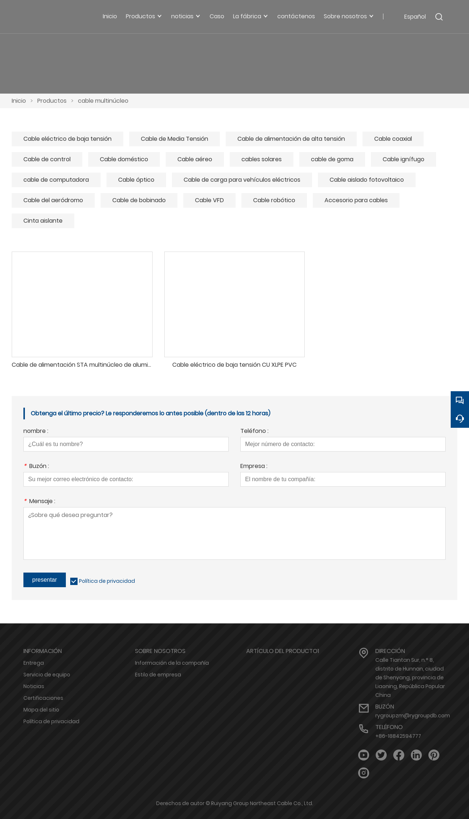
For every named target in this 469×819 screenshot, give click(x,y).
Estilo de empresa (158, 674)
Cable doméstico (124, 159)
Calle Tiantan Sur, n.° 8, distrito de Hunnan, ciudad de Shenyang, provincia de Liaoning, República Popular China (410, 677)
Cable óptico (136, 180)
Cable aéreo (194, 159)
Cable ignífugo (403, 159)
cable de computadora (56, 180)
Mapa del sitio (41, 709)
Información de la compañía (172, 663)
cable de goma (332, 159)
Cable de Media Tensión (174, 139)
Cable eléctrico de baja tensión (67, 139)
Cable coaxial (393, 139)
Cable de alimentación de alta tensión (291, 139)
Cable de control (47, 159)
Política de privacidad (107, 581)
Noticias (33, 686)
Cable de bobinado (139, 200)
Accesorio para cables (356, 200)
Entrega (33, 663)
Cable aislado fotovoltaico (367, 180)
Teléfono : (254, 431)
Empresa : (253, 466)
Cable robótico (274, 200)
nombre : (35, 431)
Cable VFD (209, 200)
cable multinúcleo (103, 101)
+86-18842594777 (398, 736)
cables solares (261, 159)
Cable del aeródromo (53, 200)
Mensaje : (39, 501)
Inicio (19, 101)
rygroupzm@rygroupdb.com (412, 715)
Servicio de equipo (46, 674)
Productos (52, 101)
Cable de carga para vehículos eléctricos (242, 180)
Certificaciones (43, 698)
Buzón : (36, 466)
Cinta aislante (43, 220)
